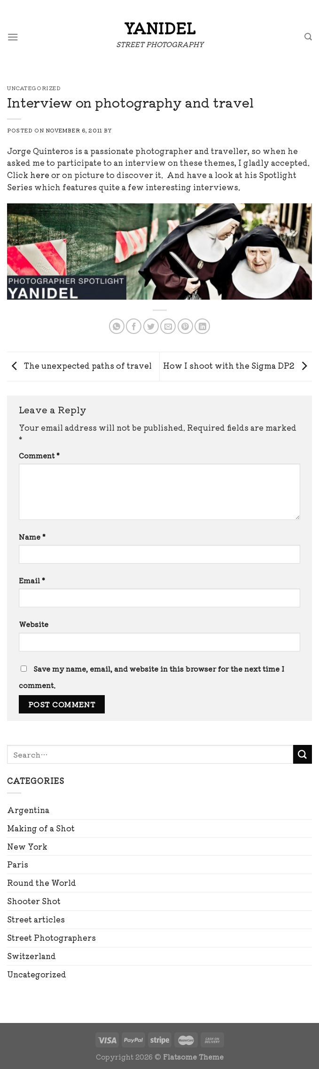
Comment (39, 455)
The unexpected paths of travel (79, 365)
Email (32, 580)
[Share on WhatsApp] (116, 326)
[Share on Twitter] (151, 326)
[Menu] (13, 36)
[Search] (308, 37)
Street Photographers (51, 937)
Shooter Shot (34, 900)
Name (32, 537)
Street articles (36, 919)
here (39, 174)
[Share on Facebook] (133, 326)
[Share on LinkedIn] (202, 326)
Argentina (28, 809)
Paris (17, 864)
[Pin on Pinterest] (185, 326)
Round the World (41, 882)
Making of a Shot (41, 828)
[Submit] (302, 754)
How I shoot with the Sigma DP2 (237, 365)
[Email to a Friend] (168, 326)
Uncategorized (36, 974)
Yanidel (159, 27)
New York (27, 846)
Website (33, 624)
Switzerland (31, 955)
